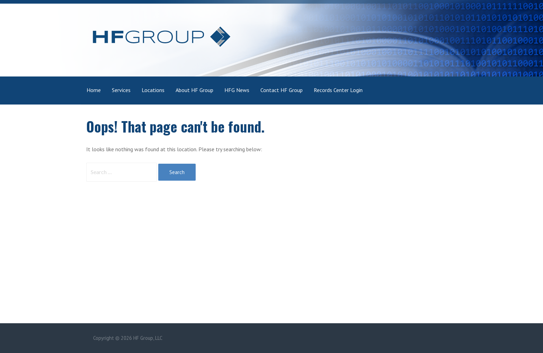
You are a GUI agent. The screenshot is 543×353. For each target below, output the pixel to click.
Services (121, 90)
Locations (153, 90)
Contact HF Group (281, 90)
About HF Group (194, 90)
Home (94, 90)
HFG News (236, 90)
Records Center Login (338, 90)
